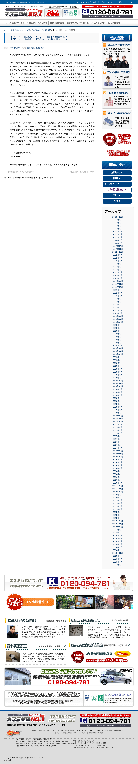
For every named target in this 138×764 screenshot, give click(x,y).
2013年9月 (118, 556)
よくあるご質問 (98, 23)
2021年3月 (118, 307)
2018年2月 (118, 410)
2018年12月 (117, 380)
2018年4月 (118, 404)
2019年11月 (117, 351)
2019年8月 (118, 360)
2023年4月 (118, 234)
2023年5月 (118, 231)
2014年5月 (118, 541)
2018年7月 (118, 395)
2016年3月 (118, 477)
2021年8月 (118, 293)
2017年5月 (118, 436)
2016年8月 (118, 462)
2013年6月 (118, 564)
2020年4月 (118, 337)
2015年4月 (118, 509)
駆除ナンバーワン (125, 2)
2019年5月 (118, 366)
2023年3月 (118, 237)
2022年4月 (118, 269)
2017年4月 (118, 439)
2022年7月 (118, 261)
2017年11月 (117, 418)
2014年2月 (118, 547)
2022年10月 (117, 252)
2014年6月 (118, 538)
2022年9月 (118, 255)
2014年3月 (118, 544)
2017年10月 (117, 421)
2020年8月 (118, 328)
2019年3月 (118, 372)
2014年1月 (118, 550)
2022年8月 (118, 258)
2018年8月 (118, 392)
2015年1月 (118, 518)
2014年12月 (117, 521)
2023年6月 (118, 228)
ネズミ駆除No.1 (20, 758)
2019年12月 (117, 348)
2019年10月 (117, 354)
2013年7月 (118, 562)
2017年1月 (118, 448)
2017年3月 (118, 442)
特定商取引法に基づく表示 (97, 733)
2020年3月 (118, 339)
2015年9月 (118, 494)
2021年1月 (118, 313)
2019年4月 (118, 369)
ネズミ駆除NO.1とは (15, 23)
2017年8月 (118, 427)
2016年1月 (118, 483)
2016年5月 (118, 471)
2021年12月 (117, 281)
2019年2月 (118, 375)
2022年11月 (117, 249)
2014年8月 (118, 532)
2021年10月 (117, 287)
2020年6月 (118, 334)
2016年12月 (117, 450)
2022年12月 (117, 246)
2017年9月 (118, 424)
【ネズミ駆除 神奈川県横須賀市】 (39, 38)
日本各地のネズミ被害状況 (41, 30)
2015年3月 (118, 512)
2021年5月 (118, 302)
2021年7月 (118, 296)
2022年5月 (118, 266)
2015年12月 (117, 486)
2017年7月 (118, 430)
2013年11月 (117, 553)
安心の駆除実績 (57, 23)
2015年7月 (118, 500)
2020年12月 (117, 316)
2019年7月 (118, 363)
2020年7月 (118, 331)
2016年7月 (118, 465)
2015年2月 (118, 515)
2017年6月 (118, 433)
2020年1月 (118, 345)
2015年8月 (118, 497)
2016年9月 (118, 459)
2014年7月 (118, 535)
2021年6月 (118, 299)
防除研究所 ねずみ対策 (35, 48)
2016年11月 (117, 453)
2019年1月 (118, 377)
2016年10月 (117, 456)
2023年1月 (118, 243)
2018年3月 (118, 407)
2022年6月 (118, 263)
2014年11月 (117, 524)
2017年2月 (118, 445)
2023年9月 (118, 220)
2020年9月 (118, 325)
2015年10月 (117, 491)
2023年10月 (117, 217)
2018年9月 (118, 389)
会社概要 (96, 2)
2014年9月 (118, 529)
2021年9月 (118, 290)
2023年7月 (118, 225)
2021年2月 (118, 310)
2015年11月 (117, 489)
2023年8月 (118, 223)
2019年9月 (118, 357)
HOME (76, 2)
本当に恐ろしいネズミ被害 (20, 30)
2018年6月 (118, 398)
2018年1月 (118, 413)
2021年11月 (117, 284)
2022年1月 (118, 278)
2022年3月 (118, 272)
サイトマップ (86, 2)
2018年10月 (117, 386)
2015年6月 (118, 503)
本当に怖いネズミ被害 (37, 23)
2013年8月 (118, 559)
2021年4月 (118, 304)
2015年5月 (118, 506)
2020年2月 (118, 342)
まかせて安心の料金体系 (77, 23)
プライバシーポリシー (109, 2)
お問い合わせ (114, 23)
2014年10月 (117, 527)
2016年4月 (118, 474)
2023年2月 (118, 240)
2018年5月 (118, 401)
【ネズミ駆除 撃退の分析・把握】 (82, 172)
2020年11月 (117, 319)
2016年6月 (118, 468)
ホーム (6, 30)
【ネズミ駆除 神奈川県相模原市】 (21, 172)
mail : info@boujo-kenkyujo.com (114, 730)
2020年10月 (117, 322)
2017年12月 (117, 416)
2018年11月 (117, 383)
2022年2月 (118, 275)
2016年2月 (118, 480)
